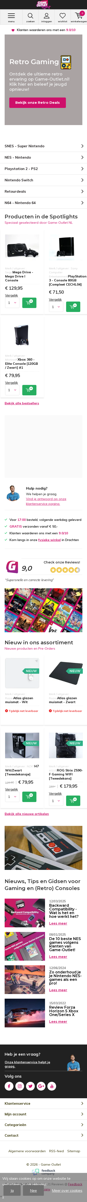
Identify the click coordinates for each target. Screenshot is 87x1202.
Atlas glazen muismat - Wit (19, 700)
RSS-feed (56, 1151)
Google (41, 1085)
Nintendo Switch (19, 180)
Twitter (30, 1085)
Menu (11, 18)
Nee (33, 1190)
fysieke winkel (49, 540)
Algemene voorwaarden (27, 1151)
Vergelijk (11, 295)
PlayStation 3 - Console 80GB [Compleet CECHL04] (68, 280)
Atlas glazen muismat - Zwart (63, 700)
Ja (12, 1190)
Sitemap (73, 1151)
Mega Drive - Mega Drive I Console (19, 276)
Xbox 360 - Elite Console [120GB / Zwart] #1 (21, 363)
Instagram (19, 1085)
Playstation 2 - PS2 (21, 169)
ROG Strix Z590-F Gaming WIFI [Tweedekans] (66, 774)
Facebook (9, 1085)
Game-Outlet (51, 1164)
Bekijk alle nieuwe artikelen (27, 814)
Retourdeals (15, 191)
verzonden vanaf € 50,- (46, 30)
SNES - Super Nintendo (24, 146)
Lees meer (58, 923)
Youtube (51, 1085)
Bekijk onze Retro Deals (37, 102)
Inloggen (46, 18)
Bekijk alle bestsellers (22, 403)
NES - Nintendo (18, 157)
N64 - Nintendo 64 (20, 203)
